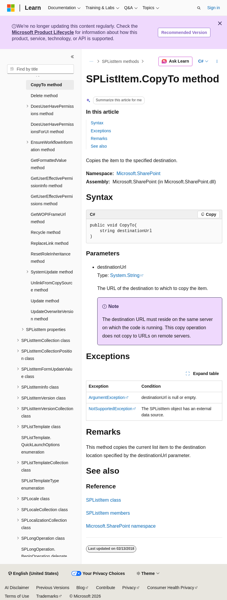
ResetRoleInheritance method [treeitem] (51, 258)
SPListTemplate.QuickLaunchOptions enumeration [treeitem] (40, 444)
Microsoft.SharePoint (138, 173)
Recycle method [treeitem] (45, 232)
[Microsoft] (11, 8)
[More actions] (217, 61)
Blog (81, 587)
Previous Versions (52, 587)
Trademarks (47, 596)
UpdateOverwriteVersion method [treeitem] (52, 315)
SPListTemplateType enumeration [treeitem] (40, 484)
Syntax (97, 122)
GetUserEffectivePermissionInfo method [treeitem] (52, 182)
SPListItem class (103, 500)
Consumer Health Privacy (170, 587)
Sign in (213, 7)
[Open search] (199, 8)
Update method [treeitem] (45, 301)
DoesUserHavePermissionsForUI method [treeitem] (52, 128)
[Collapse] (72, 56)
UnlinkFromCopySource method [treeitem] (51, 287)
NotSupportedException (110, 408)
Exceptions (101, 130)
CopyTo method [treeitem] (46, 84)
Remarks (99, 138)
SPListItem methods (120, 61)
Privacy (129, 587)
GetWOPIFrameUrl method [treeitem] (48, 218)
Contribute (105, 587)
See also (99, 146)
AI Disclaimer (17, 587)
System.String (125, 275)
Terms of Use (17, 596)
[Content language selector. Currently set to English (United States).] (33, 573)
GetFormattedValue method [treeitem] (49, 164)
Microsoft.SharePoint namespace (121, 526)
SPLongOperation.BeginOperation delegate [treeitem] (44, 553)
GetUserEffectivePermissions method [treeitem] (52, 200)
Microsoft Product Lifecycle (43, 32)
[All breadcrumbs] (91, 61)
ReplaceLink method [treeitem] (50, 243)
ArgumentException (107, 397)
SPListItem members (108, 513)
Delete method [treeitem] (44, 95)
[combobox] (40, 69)
